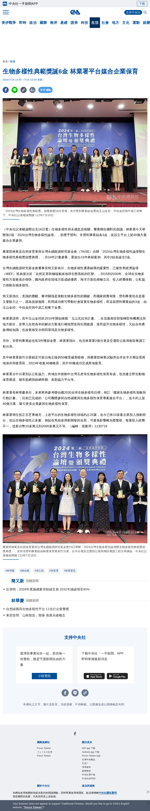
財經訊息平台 (91, 775)
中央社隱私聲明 (108, 792)
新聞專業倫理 (98, 760)
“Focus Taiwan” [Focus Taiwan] (33, 807)
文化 (125, 23)
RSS (43, 779)
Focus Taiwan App (88, 746)
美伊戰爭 (9, 23)
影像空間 (62, 775)
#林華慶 (10, 570)
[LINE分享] (15, 90)
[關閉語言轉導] (148, 803)
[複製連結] (23, 90)
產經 (63, 23)
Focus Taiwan (40, 737)
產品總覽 (36, 775)
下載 (142, 3)
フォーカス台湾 (61, 737)
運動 (136, 23)
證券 (74, 23)
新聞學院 (61, 751)
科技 (84, 23)
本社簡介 (36, 760)
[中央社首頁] (75, 12)
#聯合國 (24, 570)
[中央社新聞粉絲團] (31, 727)
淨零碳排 (48, 751)
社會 (105, 23)
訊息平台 (75, 775)
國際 (43, 23)
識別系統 (49, 760)
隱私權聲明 (48, 765)
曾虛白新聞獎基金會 (44, 789)
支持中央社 (133, 12)
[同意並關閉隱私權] (148, 792)
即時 (22, 23)
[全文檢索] (145, 13)
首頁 (5, 61)
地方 (115, 23)
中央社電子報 (77, 751)
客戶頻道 (49, 775)
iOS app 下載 (39, 746)
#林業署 (53, 570)
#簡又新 (39, 570)
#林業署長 (70, 570)
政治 (33, 23)
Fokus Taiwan (83, 737)
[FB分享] (6, 90)
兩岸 (53, 23)
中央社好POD (97, 751)
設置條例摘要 (78, 760)
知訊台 (106, 775)
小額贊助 (44, 676)
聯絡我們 (62, 765)
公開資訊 (62, 760)
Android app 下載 (62, 746)
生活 (94, 23)
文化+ (37, 751)
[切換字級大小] (32, 90)
